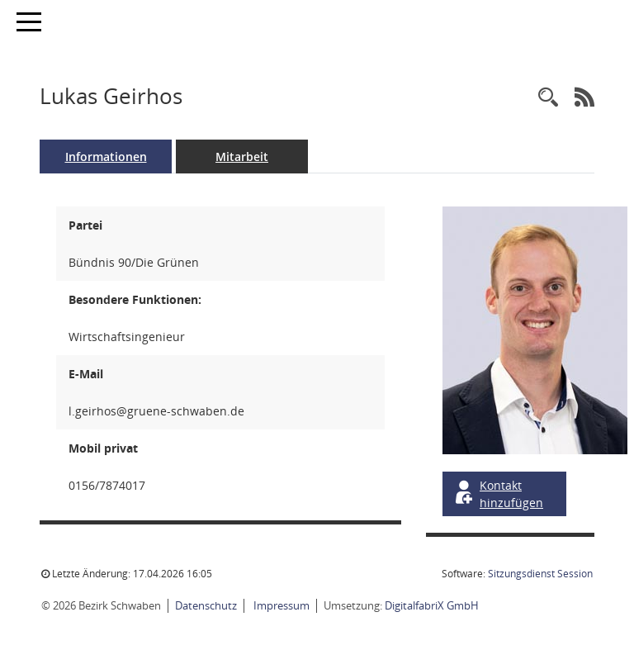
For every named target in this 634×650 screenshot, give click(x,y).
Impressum (280, 605)
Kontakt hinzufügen (497, 493)
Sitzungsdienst (540, 574)
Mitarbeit (241, 156)
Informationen (106, 156)
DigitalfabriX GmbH (432, 605)
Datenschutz (206, 605)
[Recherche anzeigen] (548, 97)
